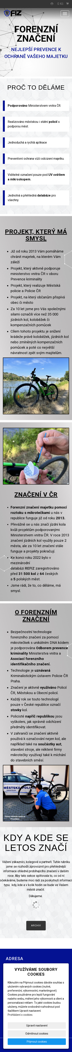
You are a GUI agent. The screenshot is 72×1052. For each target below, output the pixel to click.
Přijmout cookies (37, 1041)
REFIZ (30, 568)
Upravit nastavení (36, 1025)
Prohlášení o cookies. (20, 1014)
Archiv (36, 925)
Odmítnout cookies (36, 1033)
